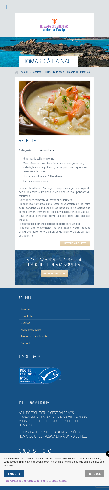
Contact (25, 343)
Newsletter (27, 316)
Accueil (25, 72)
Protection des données (35, 336)
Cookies (25, 322)
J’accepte (14, 473)
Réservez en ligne (54, 273)
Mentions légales (31, 329)
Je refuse (95, 473)
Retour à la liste (75, 243)
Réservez (26, 309)
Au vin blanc (47, 150)
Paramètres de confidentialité (21, 480)
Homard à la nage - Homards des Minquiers (68, 72)
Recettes (36, 72)
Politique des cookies (54, 480)
